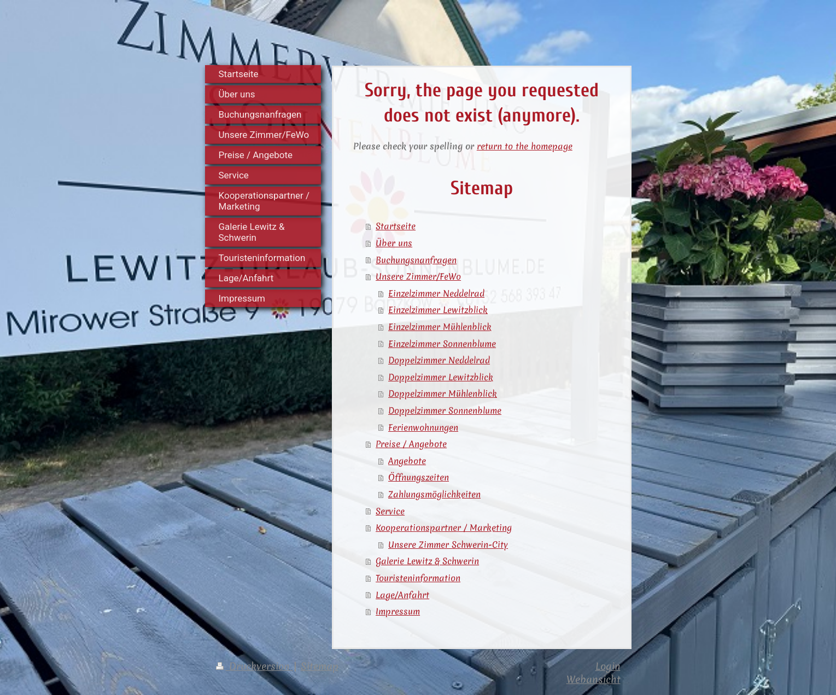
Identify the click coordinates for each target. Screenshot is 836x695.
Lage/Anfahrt (402, 595)
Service (390, 511)
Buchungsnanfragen (416, 260)
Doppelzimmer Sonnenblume (444, 410)
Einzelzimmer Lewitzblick (438, 310)
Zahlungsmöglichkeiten (434, 494)
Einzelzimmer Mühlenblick (440, 327)
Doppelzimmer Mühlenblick (442, 393)
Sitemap (319, 666)
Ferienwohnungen (423, 427)
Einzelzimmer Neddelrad (436, 293)
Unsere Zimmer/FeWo (418, 276)
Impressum (398, 611)
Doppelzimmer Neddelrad (439, 360)
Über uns (394, 243)
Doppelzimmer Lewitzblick (440, 377)
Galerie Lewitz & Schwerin (427, 561)
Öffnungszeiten (418, 477)
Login (608, 666)
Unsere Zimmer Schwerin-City (448, 544)
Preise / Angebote (411, 444)
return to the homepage (524, 146)
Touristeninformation (418, 578)
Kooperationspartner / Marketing (444, 528)
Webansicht (593, 679)
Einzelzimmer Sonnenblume (442, 344)
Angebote (407, 461)
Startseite (396, 226)
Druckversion (254, 666)
